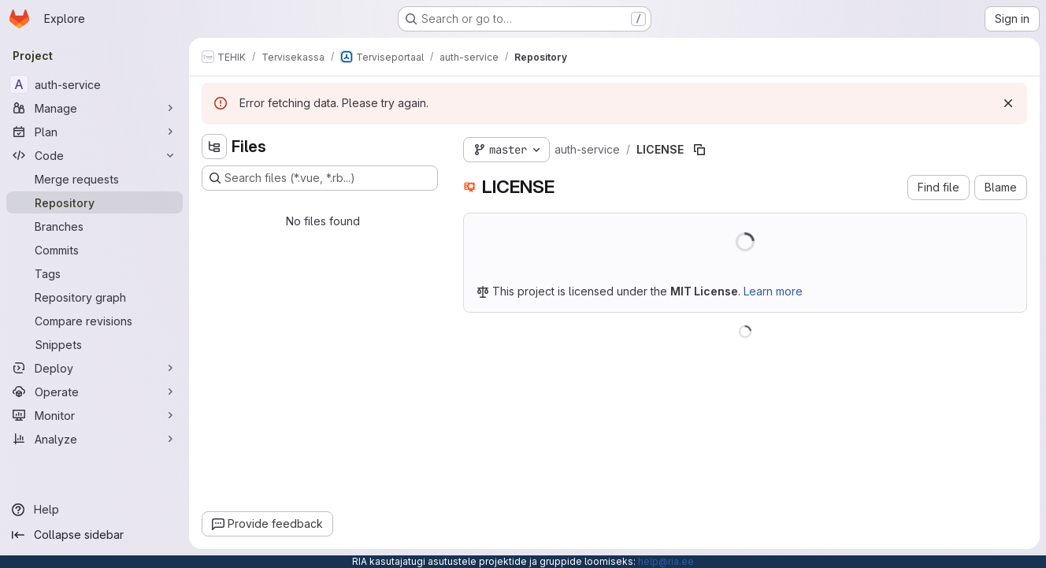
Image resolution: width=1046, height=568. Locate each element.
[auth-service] (94, 84)
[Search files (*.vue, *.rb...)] (320, 178)
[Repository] (94, 202)
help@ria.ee (666, 561)
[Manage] (94, 108)
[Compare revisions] (94, 321)
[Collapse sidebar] (94, 535)
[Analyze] (94, 439)
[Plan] (94, 132)
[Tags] (94, 273)
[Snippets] (94, 344)
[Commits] (94, 250)
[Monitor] (94, 415)
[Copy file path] (699, 149)
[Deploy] (94, 368)
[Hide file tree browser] (214, 146)
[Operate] (94, 392)
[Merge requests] (94, 179)
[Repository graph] (94, 297)
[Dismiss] (1008, 103)
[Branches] (94, 226)
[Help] (94, 510)
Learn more (773, 291)
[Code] (94, 155)
